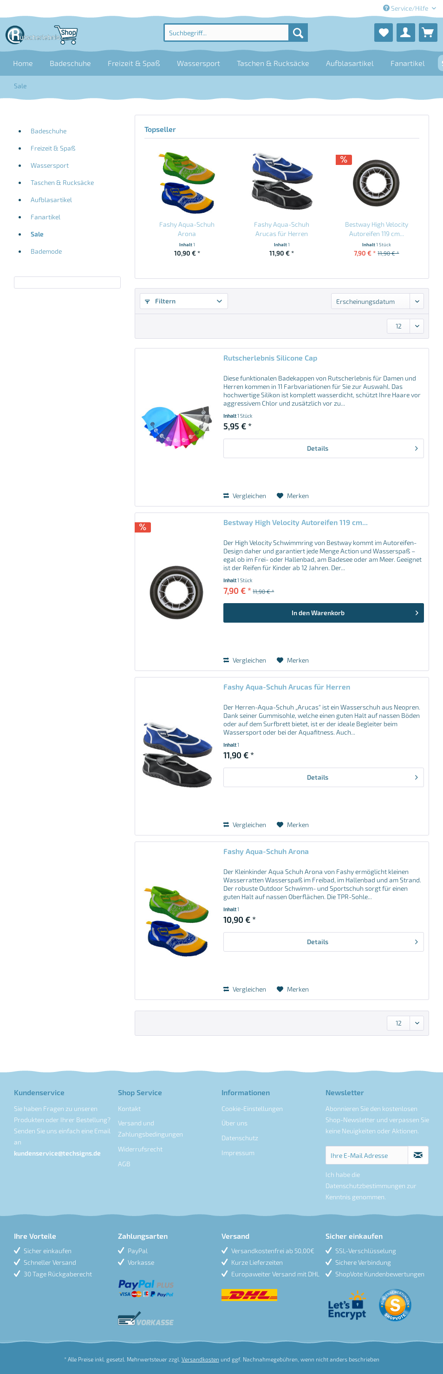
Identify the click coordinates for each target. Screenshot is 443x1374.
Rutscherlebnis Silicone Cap (270, 357)
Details (362, 446)
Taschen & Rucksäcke (62, 182)
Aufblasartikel (51, 200)
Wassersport (50, 165)
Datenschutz (240, 1138)
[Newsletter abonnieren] (418, 1155)
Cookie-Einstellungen (252, 1108)
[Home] (23, 63)
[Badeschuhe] (70, 63)
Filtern (160, 301)
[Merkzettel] (383, 32)
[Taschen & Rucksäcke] (273, 63)
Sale (37, 234)
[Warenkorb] (428, 32)
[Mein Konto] (406, 32)
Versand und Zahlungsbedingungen (150, 1128)
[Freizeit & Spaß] (134, 63)
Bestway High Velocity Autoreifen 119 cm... (376, 228)
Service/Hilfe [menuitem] (406, 8)
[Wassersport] (198, 63)
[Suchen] (298, 32)
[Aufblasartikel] (350, 63)
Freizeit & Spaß (53, 148)
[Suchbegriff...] (235, 32)
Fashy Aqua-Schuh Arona (187, 228)
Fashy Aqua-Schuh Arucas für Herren (281, 228)
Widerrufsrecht (140, 1149)
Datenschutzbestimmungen (365, 1186)
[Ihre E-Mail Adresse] (367, 1155)
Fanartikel (45, 217)
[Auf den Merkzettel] (293, 495)
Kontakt (129, 1108)
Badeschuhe (48, 131)
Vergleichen (244, 496)
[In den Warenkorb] (323, 613)
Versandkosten (200, 1359)
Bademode (46, 251)
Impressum (238, 1153)
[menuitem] (235, 32)
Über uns (235, 1123)
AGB (124, 1164)
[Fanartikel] (408, 63)
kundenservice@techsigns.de (57, 1153)
